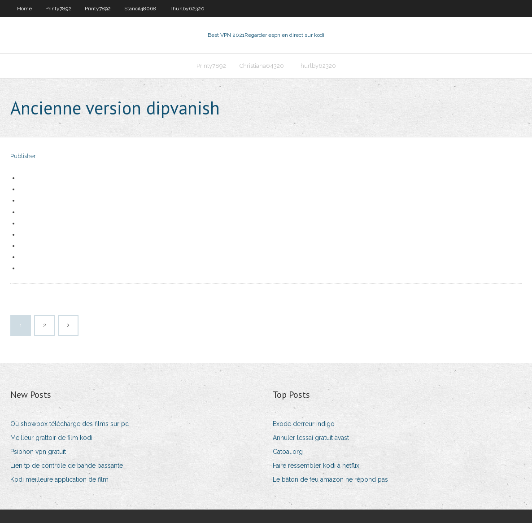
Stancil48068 (140, 8)
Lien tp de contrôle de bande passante (66, 465)
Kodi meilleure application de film (59, 479)
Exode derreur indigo (304, 423)
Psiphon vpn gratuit (38, 451)
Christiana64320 (262, 65)
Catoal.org (288, 451)
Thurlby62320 (187, 8)
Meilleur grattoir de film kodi (51, 437)
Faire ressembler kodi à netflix (316, 465)
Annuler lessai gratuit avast (311, 437)
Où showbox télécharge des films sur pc (69, 423)
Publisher (23, 156)
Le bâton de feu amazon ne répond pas (330, 479)
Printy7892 (58, 8)
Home (24, 8)
